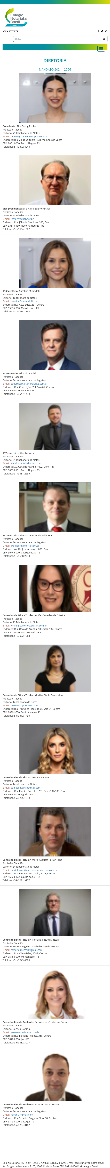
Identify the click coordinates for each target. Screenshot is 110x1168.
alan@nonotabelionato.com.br (27, 463)
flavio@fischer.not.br (22, 218)
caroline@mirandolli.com (24, 301)
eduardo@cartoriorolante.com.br (29, 383)
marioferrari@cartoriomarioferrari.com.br (34, 870)
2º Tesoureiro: (11, 535)
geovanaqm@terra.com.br (25, 1032)
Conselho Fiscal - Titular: (17, 777)
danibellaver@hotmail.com (25, 787)
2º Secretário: (10, 373)
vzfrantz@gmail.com (22, 1114)
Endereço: (8, 139)
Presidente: (9, 126)
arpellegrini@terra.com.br (25, 545)
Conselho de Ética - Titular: (18, 615)
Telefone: (8, 146)
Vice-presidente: (12, 208)
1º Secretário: (10, 291)
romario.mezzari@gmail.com (26, 949)
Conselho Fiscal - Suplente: (18, 1022)
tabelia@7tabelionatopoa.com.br (29, 136)
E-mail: (6, 136)
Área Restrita (10, 31)
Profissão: (8, 129)
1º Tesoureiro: (11, 453)
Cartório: (7, 133)
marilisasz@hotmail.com (24, 705)
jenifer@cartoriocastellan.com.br (29, 625)
